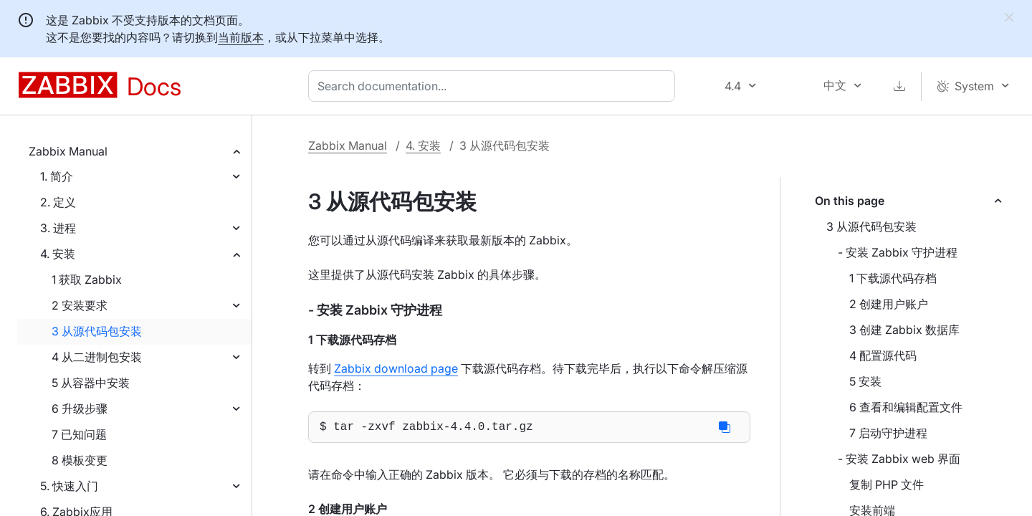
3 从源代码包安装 (97, 331)
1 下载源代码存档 (893, 278)
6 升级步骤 (80, 408)
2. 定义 (58, 202)
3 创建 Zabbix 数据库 (904, 329)
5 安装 (865, 381)
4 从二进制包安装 (97, 357)
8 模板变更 (80, 460)
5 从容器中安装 (91, 383)
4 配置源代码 (883, 355)
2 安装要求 (80, 305)
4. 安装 (57, 254)
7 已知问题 (79, 434)
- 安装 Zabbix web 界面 (899, 459)
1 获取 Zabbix (87, 279)
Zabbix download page (396, 368)
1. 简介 (56, 176)
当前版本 (241, 37)
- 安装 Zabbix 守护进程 (897, 252)
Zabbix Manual (68, 151)
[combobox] (494, 86)
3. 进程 (58, 228)
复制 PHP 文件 (886, 484)
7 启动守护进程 (888, 433)
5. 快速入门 (69, 486)
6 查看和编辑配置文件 (905, 407)
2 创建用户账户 (888, 304)
